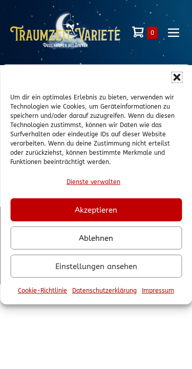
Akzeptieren (96, 210)
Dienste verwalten (93, 182)
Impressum (158, 290)
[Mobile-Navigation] (173, 32)
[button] (177, 77)
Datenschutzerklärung (104, 290)
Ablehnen (96, 238)
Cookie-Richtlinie (42, 290)
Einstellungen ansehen (96, 266)
